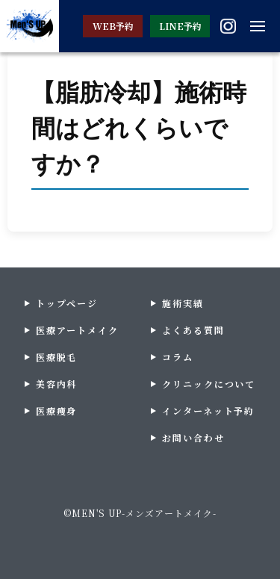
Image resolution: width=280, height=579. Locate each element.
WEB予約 (113, 25)
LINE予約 (180, 25)
